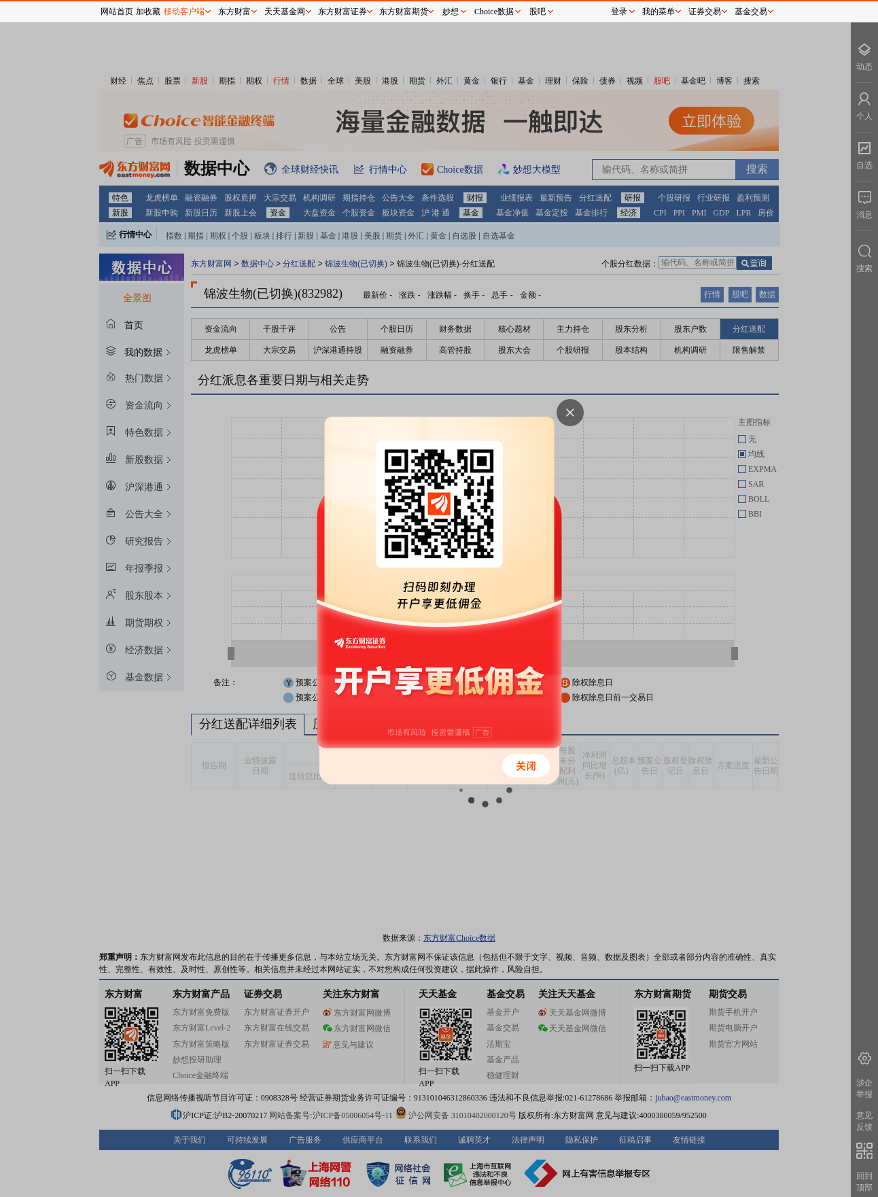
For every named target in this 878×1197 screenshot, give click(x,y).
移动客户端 (184, 11)
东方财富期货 (403, 11)
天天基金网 (284, 11)
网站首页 (117, 11)
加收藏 (148, 11)
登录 (619, 11)
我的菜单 (658, 11)
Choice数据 (494, 11)
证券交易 (704, 11)
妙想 (450, 11)
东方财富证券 (342, 11)
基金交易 (751, 11)
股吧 (537, 11)
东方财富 (234, 11)
